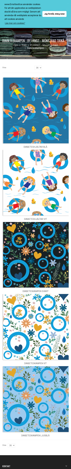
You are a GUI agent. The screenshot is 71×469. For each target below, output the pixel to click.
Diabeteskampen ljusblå (35, 435)
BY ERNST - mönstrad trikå (44, 45)
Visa (4, 67)
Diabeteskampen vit (35, 363)
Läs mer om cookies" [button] (15, 23)
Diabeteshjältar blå (35, 147)
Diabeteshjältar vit (35, 219)
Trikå (24, 45)
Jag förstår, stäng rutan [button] (54, 14)
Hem (15, 45)
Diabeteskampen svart (36, 291)
